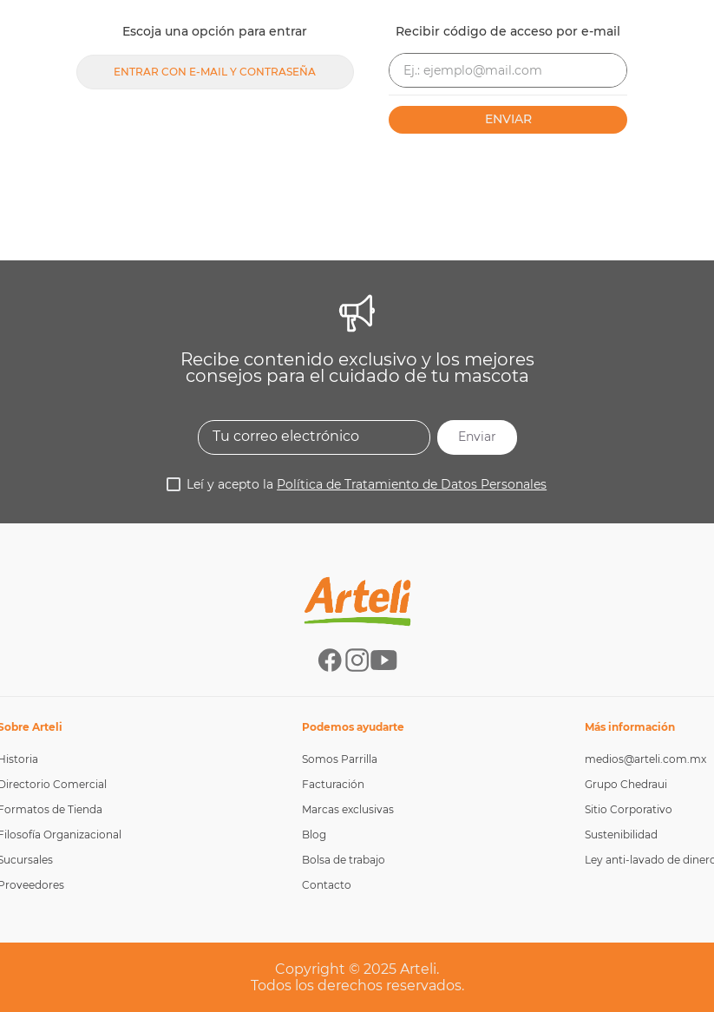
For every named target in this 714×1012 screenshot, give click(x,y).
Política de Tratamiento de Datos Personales (412, 484)
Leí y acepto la (367, 484)
